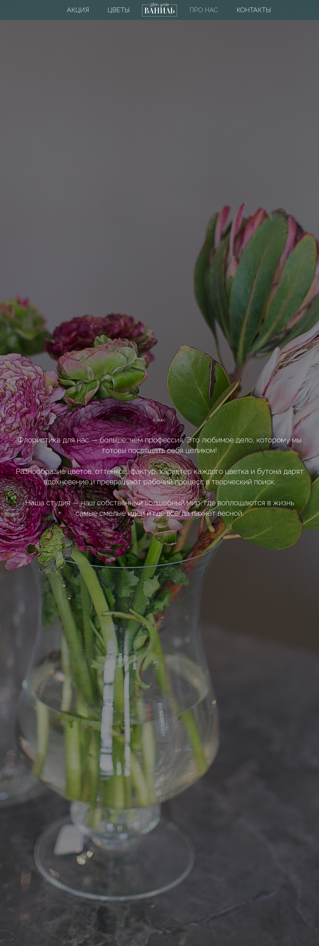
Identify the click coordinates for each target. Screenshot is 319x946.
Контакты (254, 10)
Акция (78, 10)
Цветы (118, 10)
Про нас (203, 10)
